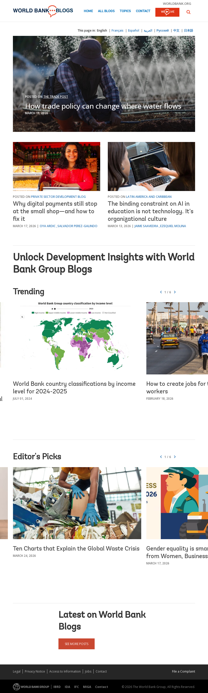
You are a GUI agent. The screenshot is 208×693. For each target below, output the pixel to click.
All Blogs (106, 11)
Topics (125, 11)
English (102, 30)
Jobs (88, 671)
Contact (143, 11)
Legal (16, 671)
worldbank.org (177, 3)
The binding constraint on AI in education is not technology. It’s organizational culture (150, 211)
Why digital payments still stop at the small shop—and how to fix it (55, 211)
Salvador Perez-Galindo (77, 226)
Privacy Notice (35, 671)
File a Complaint (183, 671)
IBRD (57, 687)
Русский (163, 30)
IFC (76, 687)
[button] (188, 12)
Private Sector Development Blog (58, 197)
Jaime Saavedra (146, 226)
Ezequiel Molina (173, 226)
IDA (67, 687)
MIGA (87, 687)
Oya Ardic (47, 226)
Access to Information (65, 671)
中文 (176, 30)
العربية (148, 30)
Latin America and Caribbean (149, 197)
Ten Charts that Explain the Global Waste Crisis (76, 549)
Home (88, 11)
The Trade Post (55, 96)
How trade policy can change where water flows (103, 106)
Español (133, 30)
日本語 (188, 30)
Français (117, 30)
